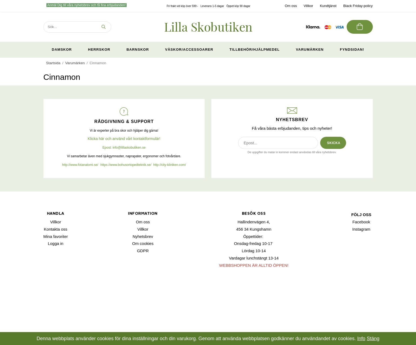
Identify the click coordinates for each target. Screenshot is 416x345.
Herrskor (99, 49)
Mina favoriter (55, 236)
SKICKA (333, 143)
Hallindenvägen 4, (254, 222)
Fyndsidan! (352, 49)
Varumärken (310, 49)
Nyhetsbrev (143, 236)
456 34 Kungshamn (253, 229)
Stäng (373, 338)
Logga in (55, 243)
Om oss (291, 6)
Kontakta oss (55, 229)
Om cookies (143, 243)
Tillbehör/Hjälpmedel (254, 49)
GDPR (142, 250)
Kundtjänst (328, 6)
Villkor (308, 6)
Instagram (361, 229)
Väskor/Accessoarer (189, 49)
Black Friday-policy (358, 6)
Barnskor (137, 49)
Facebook (361, 222)
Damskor (62, 49)
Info (361, 338)
